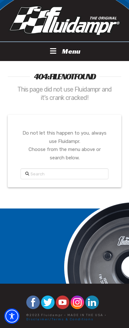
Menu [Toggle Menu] (64, 51)
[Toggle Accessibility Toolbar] (12, 316)
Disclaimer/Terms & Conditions (60, 319)
